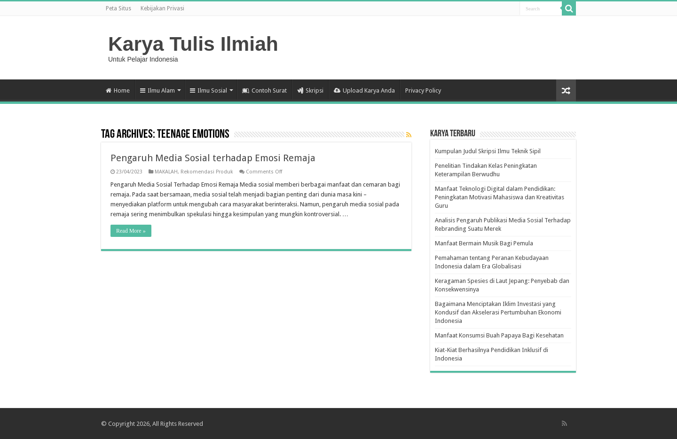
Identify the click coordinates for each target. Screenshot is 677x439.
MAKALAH (166, 172)
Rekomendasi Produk (207, 172)
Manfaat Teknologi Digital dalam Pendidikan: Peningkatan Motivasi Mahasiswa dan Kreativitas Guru (499, 197)
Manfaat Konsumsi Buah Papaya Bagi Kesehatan (499, 335)
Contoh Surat (264, 90)
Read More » (131, 230)
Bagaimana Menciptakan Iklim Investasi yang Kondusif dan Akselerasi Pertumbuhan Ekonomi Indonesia (498, 312)
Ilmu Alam (157, 90)
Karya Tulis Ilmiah (193, 43)
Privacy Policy (423, 90)
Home (118, 90)
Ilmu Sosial (208, 90)
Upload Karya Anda (364, 90)
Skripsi (310, 90)
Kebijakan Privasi (162, 8)
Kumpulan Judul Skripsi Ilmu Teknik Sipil (488, 151)
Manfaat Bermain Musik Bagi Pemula (484, 243)
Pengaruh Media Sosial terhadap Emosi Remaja (212, 158)
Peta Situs (118, 8)
